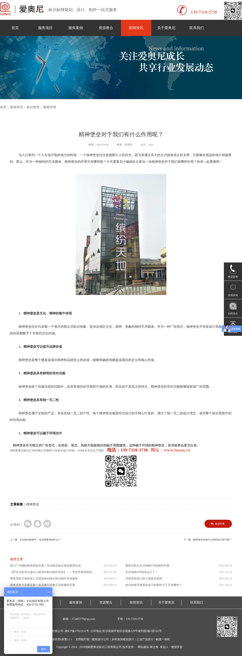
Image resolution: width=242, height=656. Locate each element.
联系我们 (196, 28)
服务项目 (45, 28)
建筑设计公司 (100, 639)
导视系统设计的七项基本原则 (143, 578)
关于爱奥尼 (166, 28)
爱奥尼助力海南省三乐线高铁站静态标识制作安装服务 (44, 578)
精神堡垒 (32, 504)
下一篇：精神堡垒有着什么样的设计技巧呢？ (208, 539)
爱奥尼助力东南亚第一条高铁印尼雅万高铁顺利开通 (42, 585)
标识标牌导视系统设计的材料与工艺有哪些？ (153, 585)
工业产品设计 (145, 639)
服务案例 (75, 28)
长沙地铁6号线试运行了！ (141, 572)
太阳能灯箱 (82, 639)
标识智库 (33, 107)
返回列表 (220, 523)
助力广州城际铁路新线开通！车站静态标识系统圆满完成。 (46, 565)
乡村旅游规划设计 (123, 639)
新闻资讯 (136, 28)
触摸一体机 (163, 639)
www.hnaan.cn (177, 449)
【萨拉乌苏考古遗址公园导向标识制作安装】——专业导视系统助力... (51, 573)
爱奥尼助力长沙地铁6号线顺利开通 (147, 565)
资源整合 (106, 28)
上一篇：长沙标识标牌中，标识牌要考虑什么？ (35, 539)
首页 (15, 28)
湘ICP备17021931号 (77, 631)
